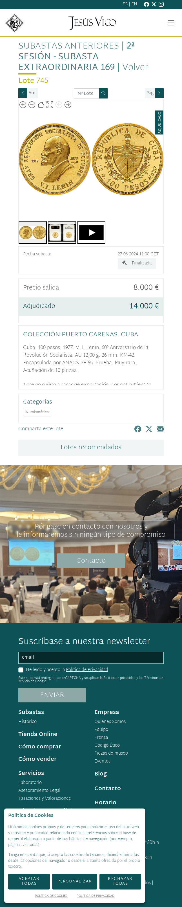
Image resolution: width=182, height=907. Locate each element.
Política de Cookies (51, 896)
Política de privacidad (119, 678)
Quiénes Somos (110, 722)
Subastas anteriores (68, 46)
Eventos (102, 762)
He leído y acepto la (67, 670)
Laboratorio (30, 783)
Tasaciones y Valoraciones (44, 799)
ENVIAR (52, 695)
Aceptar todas (29, 881)
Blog (100, 774)
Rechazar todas (120, 881)
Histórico (27, 722)
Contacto (91, 561)
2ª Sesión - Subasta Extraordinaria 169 (76, 57)
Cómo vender (37, 759)
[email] (91, 658)
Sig (150, 93)
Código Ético (107, 746)
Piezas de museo (111, 754)
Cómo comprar (39, 747)
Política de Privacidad (87, 670)
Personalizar (74, 881)
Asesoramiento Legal (39, 791)
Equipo (101, 730)
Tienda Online (37, 735)
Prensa (101, 738)
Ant (32, 93)
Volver (135, 68)
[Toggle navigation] (171, 22)
